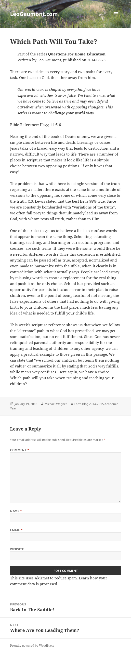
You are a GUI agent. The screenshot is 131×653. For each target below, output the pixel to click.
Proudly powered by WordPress (32, 645)
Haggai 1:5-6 (50, 124)
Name (16, 511)
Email (16, 530)
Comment (19, 450)
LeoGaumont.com (34, 13)
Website (17, 549)
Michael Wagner (56, 404)
